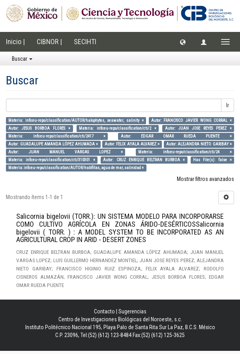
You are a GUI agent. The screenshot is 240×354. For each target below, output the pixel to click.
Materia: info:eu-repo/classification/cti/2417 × (56, 136)
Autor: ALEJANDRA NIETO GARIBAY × (199, 144)
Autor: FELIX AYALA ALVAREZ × (132, 144)
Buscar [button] (22, 59)
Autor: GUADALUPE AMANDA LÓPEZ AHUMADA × (53, 144)
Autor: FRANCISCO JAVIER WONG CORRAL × (191, 120)
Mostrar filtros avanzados (205, 179)
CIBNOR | (49, 41)
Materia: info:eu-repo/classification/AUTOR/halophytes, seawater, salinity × (75, 120)
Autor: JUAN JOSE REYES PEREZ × (198, 128)
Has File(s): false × (212, 159)
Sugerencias (132, 311)
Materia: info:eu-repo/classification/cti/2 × (117, 128)
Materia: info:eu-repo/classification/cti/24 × (184, 152)
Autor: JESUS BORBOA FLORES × (39, 128)
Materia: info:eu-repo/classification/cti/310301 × (51, 159)
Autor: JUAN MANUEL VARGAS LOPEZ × (65, 152)
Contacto (104, 311)
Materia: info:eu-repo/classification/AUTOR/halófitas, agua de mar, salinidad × (76, 167)
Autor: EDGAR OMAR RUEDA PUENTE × (176, 136)
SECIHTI (85, 41)
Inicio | (15, 41)
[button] (183, 41)
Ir (227, 105)
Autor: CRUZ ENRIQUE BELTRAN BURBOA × (144, 159)
